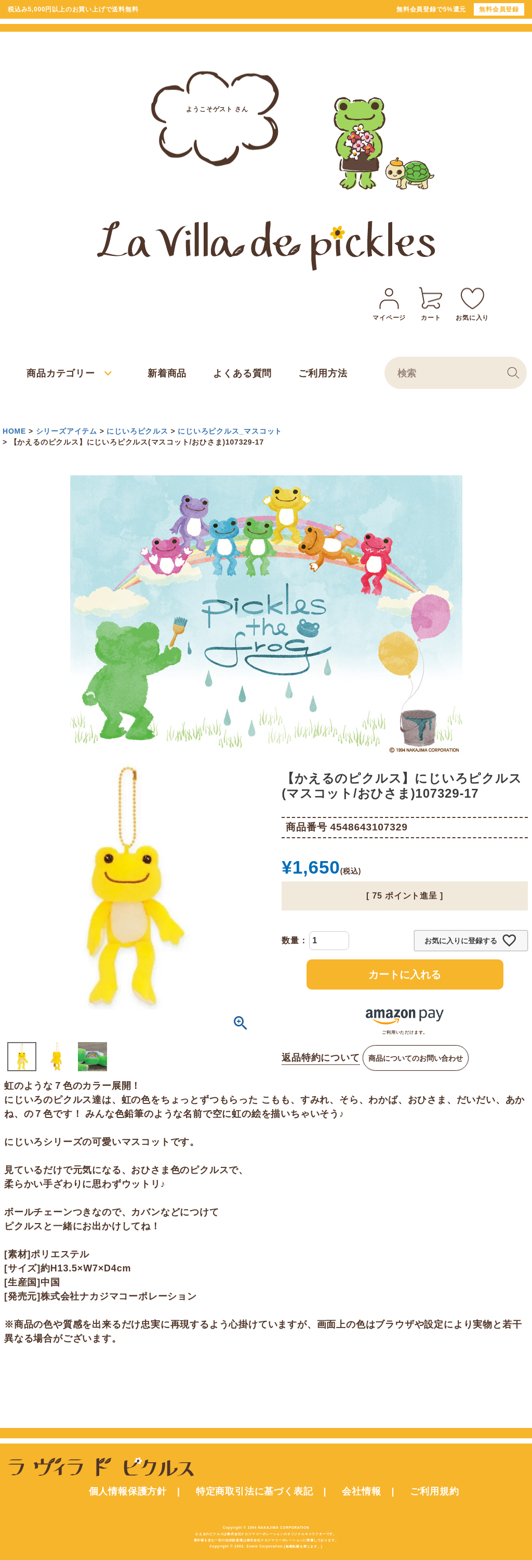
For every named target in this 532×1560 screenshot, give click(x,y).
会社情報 (361, 1491)
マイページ (389, 302)
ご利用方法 (322, 373)
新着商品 (167, 373)
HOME (14, 431)
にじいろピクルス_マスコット (230, 431)
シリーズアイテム (66, 431)
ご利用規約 (434, 1491)
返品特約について (321, 1057)
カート (430, 302)
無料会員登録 (499, 9)
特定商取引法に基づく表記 (254, 1491)
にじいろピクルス (137, 431)
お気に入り (472, 302)
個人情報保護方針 (128, 1491)
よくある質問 (242, 373)
